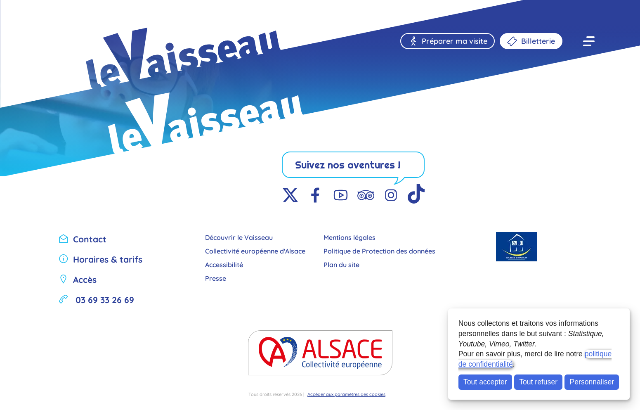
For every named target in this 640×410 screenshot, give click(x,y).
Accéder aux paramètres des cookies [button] (346, 394)
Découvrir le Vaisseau (239, 237)
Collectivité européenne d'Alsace (255, 250)
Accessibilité (224, 264)
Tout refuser (538, 382)
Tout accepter (485, 382)
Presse (215, 277)
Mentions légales (349, 237)
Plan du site (341, 264)
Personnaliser (592, 382)
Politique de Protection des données (379, 250)
